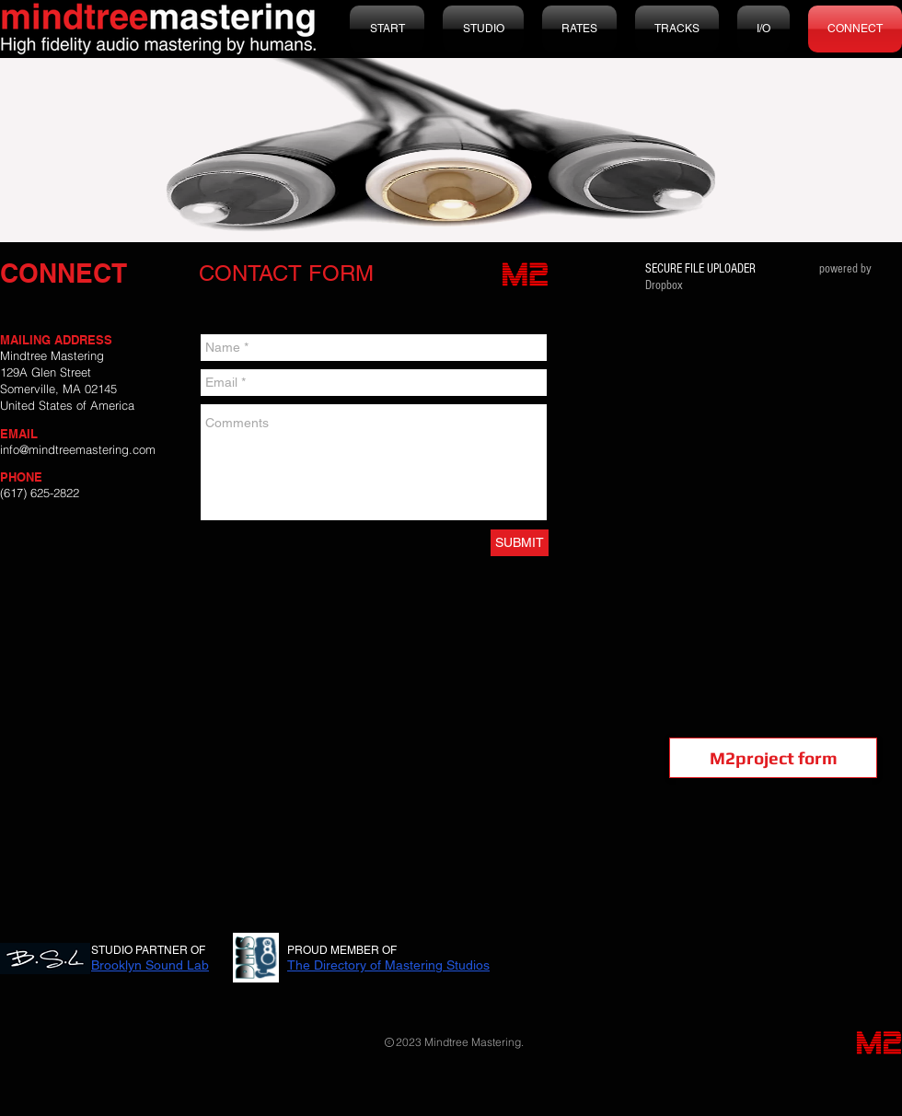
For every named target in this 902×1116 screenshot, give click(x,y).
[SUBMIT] (520, 542)
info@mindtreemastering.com (78, 449)
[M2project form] (773, 758)
